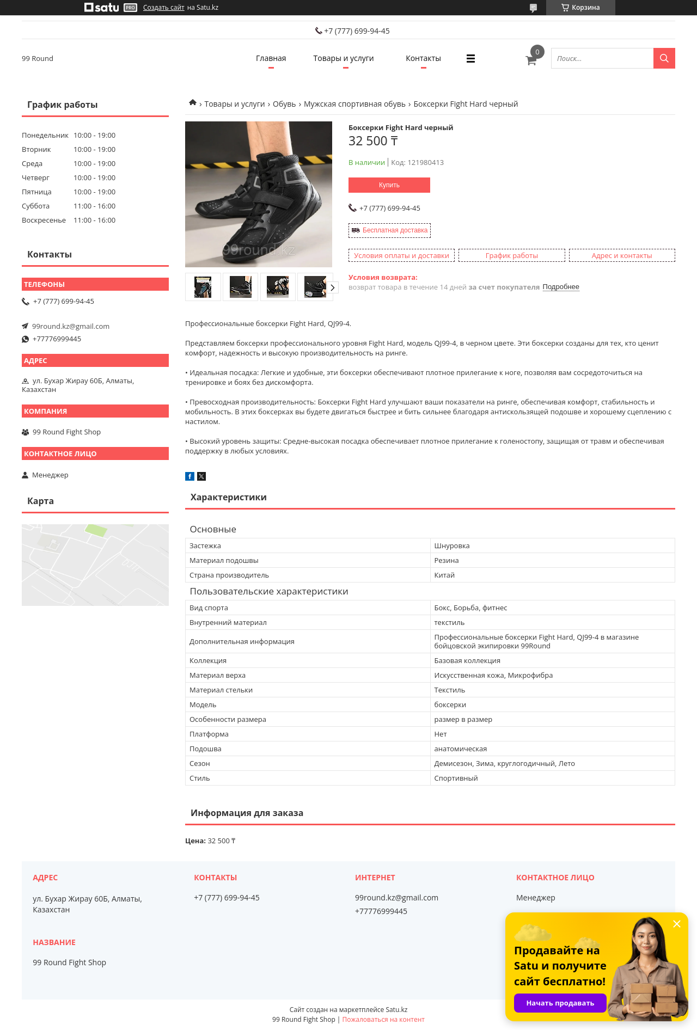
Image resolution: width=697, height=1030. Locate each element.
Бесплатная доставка (395, 230)
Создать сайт (164, 7)
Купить (389, 185)
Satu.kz (396, 1009)
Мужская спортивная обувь (355, 104)
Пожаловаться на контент (384, 1019)
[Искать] (664, 58)
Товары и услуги (344, 58)
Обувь (284, 104)
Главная (271, 58)
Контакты (423, 58)
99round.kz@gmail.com (70, 326)
